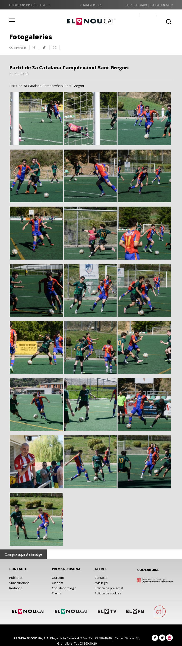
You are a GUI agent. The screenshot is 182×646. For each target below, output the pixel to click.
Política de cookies (108, 593)
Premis (57, 593)
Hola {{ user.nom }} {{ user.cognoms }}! (149, 5)
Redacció (15, 588)
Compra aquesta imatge (23, 554)
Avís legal (101, 583)
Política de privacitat (109, 588)
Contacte (101, 577)
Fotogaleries (30, 36)
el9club (45, 5)
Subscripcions (19, 583)
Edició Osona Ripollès (22, 5)
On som (57, 583)
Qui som (58, 577)
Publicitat (15, 577)
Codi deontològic (64, 588)
